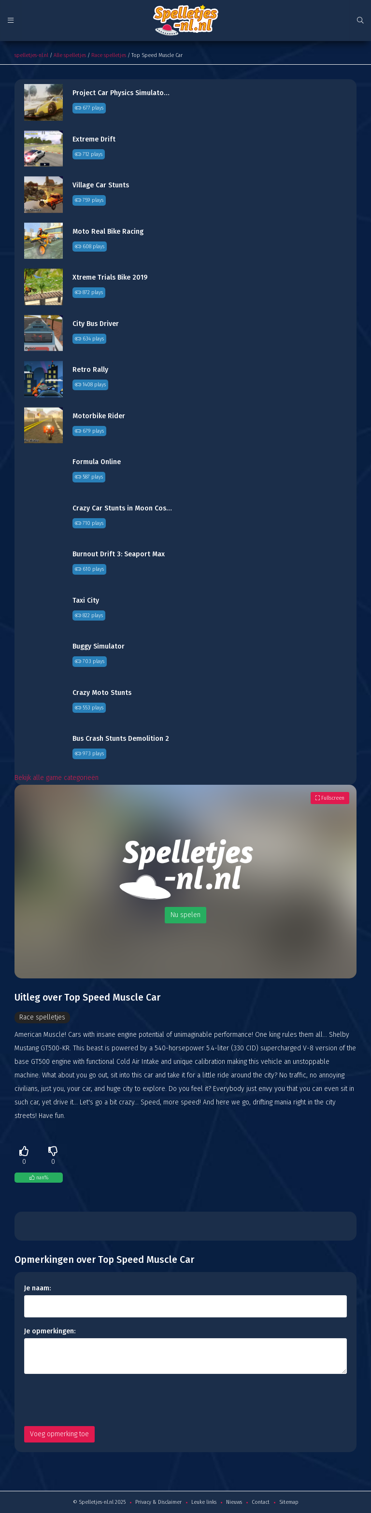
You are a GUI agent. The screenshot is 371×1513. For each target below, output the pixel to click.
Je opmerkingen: (49, 1331)
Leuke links (203, 1502)
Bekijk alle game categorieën (56, 778)
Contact (261, 1502)
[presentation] (97, 1400)
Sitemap (289, 1502)
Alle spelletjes (70, 55)
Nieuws (234, 1502)
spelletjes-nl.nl (31, 55)
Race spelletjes (108, 55)
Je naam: (37, 1288)
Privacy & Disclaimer (158, 1502)
